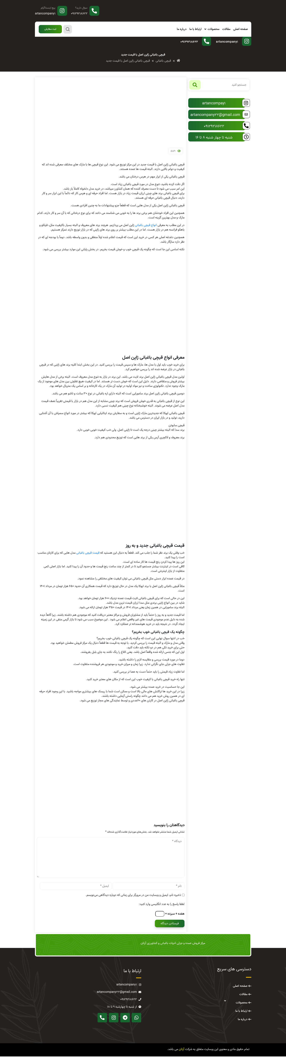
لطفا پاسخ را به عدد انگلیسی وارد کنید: (161, 908)
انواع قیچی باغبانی (146, 229)
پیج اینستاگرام (48, 8)
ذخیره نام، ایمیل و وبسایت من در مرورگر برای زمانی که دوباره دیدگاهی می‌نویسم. (133, 899)
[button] (50, 29)
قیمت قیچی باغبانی (87, 557)
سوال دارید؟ (81, 8)
